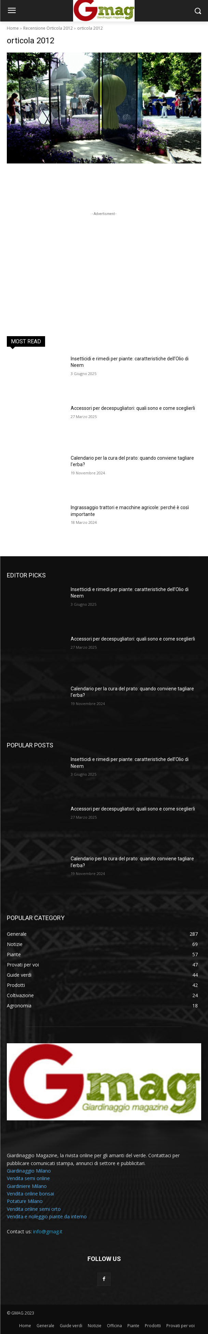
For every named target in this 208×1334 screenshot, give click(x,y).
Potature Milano (25, 1201)
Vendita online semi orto (34, 1209)
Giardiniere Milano (27, 1186)
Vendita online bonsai (30, 1193)
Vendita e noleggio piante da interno (47, 1216)
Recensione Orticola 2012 (48, 28)
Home (13, 28)
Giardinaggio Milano (29, 1170)
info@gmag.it (48, 1231)
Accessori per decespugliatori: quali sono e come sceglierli (133, 408)
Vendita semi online (28, 1178)
